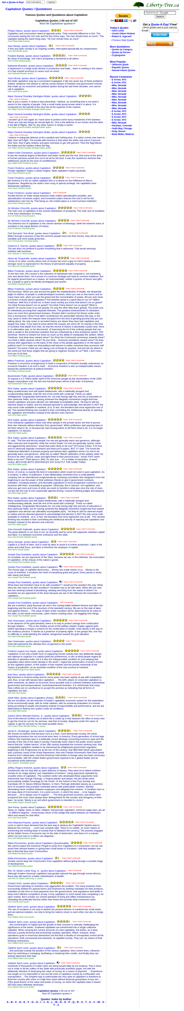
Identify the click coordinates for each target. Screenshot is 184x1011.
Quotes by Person (121, 52)
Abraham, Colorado (122, 125)
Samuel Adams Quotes (123, 70)
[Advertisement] (122, 191)
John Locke (118, 30)
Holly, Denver (119, 131)
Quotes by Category (122, 49)
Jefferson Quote (120, 64)
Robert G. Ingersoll (121, 36)
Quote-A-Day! (160, 24)
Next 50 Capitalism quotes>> (58, 23)
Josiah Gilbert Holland (123, 33)
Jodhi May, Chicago (122, 128)
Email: (146, 30)
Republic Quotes (120, 67)
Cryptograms (118, 55)
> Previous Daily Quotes (122, 40)
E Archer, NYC (119, 79)
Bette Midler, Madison (123, 134)
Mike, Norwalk (119, 85)
